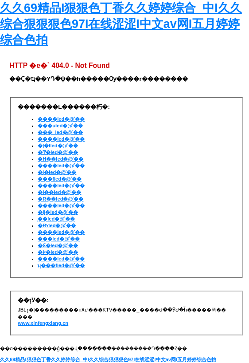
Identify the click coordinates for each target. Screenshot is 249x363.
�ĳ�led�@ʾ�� (58, 212)
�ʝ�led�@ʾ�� (57, 172)
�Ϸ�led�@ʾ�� (58, 252)
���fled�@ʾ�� (60, 179)
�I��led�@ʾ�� (59, 192)
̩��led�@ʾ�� (56, 218)
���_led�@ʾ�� (60, 132)
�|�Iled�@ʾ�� (58, 145)
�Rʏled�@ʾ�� (57, 225)
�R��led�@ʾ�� (60, 198)
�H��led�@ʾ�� (60, 159)
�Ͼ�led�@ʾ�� (58, 245)
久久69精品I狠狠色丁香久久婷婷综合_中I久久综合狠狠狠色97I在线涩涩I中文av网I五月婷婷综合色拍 (121, 24)
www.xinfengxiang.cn (43, 323)
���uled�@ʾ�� (60, 125)
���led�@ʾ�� (59, 238)
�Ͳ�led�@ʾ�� (58, 152)
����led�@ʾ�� (61, 119)
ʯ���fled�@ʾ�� (61, 265)
